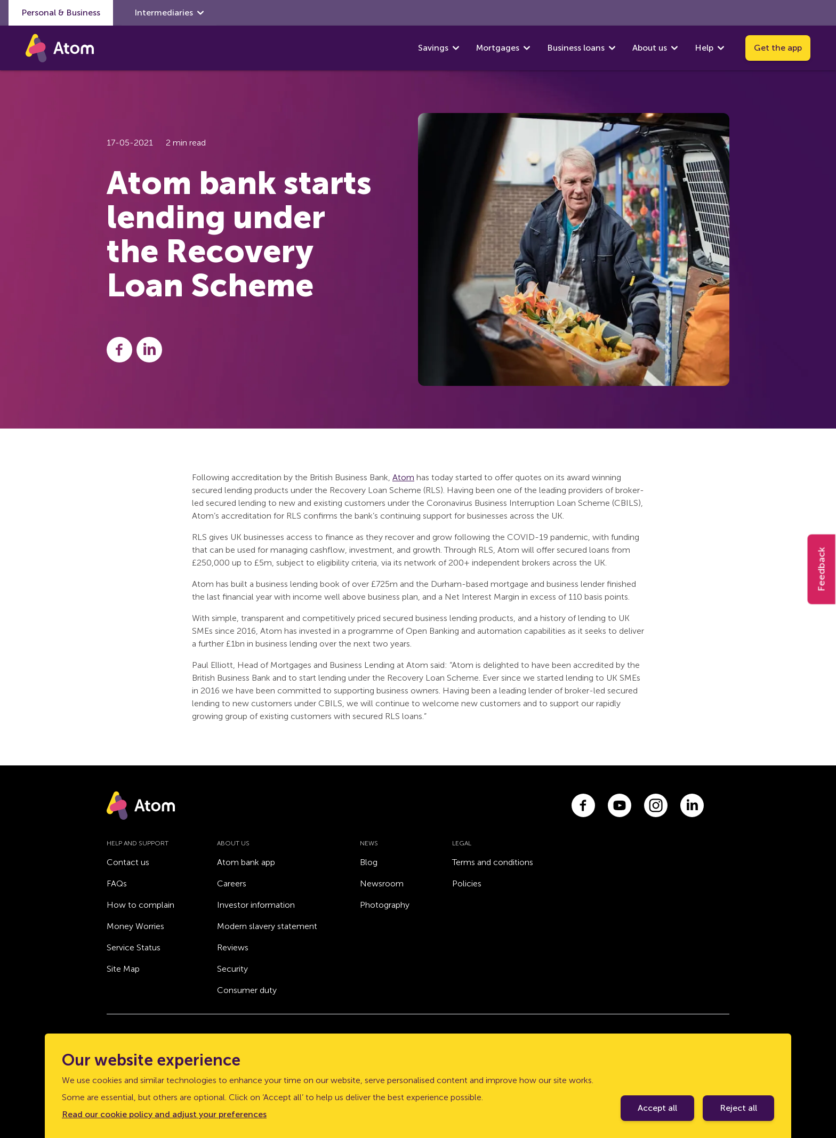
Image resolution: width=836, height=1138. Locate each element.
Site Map (123, 969)
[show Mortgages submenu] (527, 48)
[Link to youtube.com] (619, 805)
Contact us (128, 862)
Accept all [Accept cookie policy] (657, 1108)
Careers (231, 883)
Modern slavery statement (267, 926)
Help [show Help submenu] (709, 48)
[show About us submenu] (674, 48)
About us (649, 48)
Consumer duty (247, 990)
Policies (466, 883)
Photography (384, 905)
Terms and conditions (492, 862)
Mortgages (497, 48)
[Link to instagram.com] (656, 805)
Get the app (778, 48)
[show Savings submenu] (456, 48)
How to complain (140, 905)
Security (232, 969)
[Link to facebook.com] (583, 805)
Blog (368, 862)
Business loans (576, 48)
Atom (403, 477)
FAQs (117, 883)
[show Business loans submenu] (612, 48)
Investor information (256, 905)
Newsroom (382, 883)
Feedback (821, 569)
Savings (433, 48)
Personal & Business (60, 12)
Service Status (133, 947)
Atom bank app (246, 862)
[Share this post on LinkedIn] (149, 349)
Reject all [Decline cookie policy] (738, 1108)
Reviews (232, 947)
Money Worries (135, 926)
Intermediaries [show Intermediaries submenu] (169, 12)
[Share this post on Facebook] (119, 349)
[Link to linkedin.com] (692, 805)
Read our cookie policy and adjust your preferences (164, 1114)
